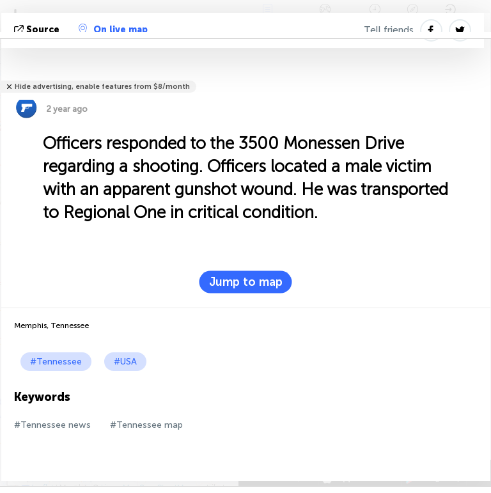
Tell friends (389, 30)
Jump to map (246, 282)
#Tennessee (56, 361)
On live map (113, 29)
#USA (125, 361)
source (38, 29)
